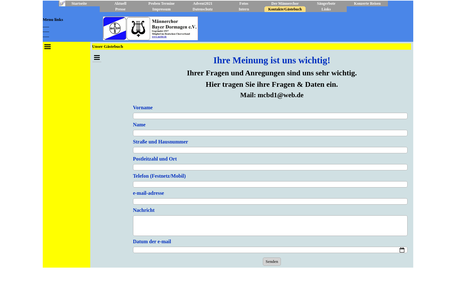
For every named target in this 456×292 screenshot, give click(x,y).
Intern (244, 9)
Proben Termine (162, 3)
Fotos (243, 3)
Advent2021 (202, 3)
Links (326, 9)
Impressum (161, 9)
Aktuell (120, 3)
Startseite (79, 3)
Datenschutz (202, 9)
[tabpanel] (66, 26)
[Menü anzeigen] (47, 46)
